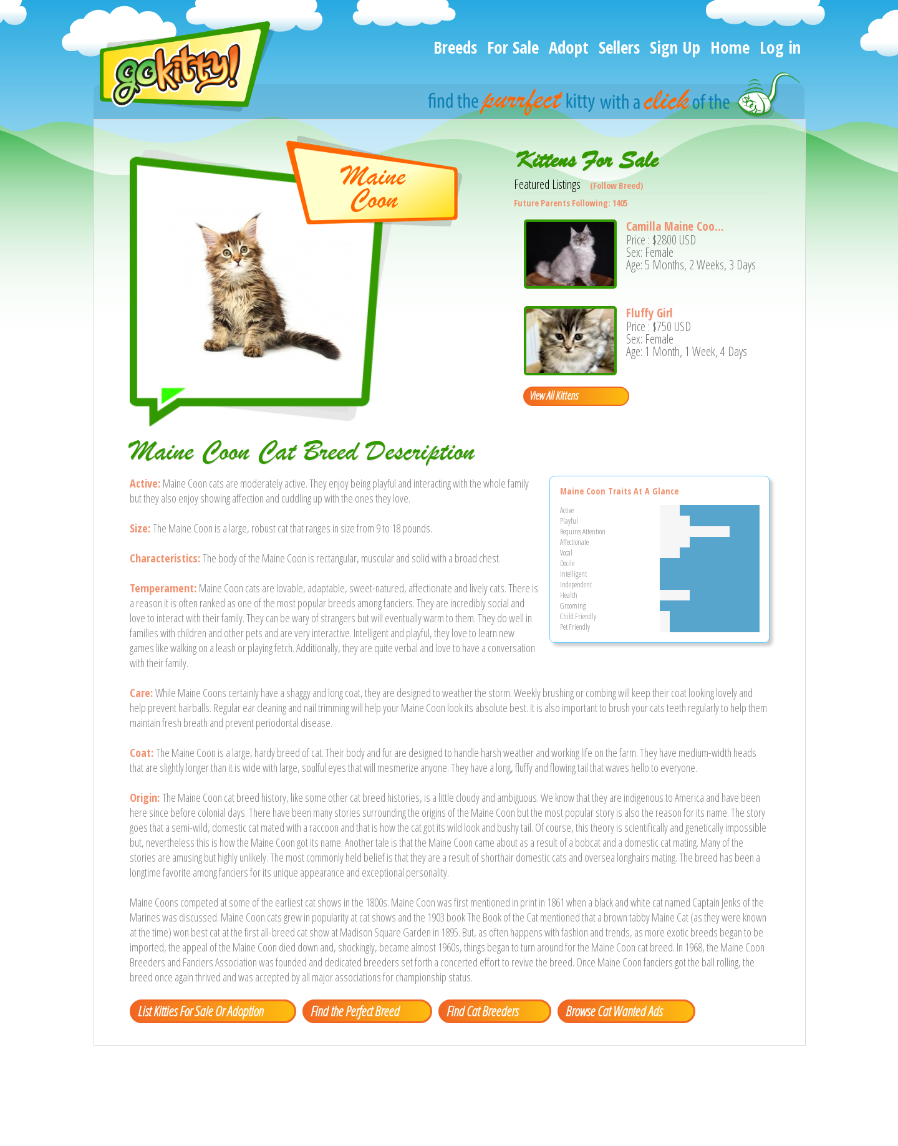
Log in (780, 47)
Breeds (455, 47)
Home (730, 47)
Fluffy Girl (649, 313)
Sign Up (675, 47)
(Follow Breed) (616, 185)
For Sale (513, 47)
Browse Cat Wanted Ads (614, 1010)
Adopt (569, 47)
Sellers (619, 47)
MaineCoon (373, 188)
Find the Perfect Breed (355, 1010)
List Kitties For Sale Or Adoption (200, 1010)
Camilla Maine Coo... (675, 226)
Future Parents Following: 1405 (570, 203)
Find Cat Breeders (482, 1010)
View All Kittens (553, 395)
